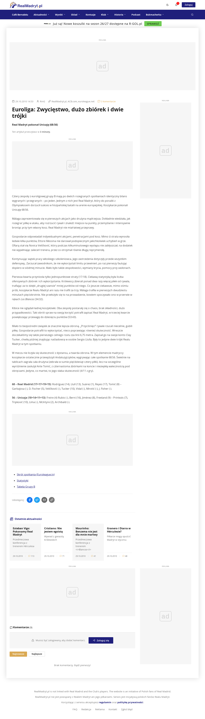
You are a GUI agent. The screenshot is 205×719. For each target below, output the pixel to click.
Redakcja (86, 709)
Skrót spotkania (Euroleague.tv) (36, 474)
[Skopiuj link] (52, 500)
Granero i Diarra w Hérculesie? (119, 530)
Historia (120, 14)
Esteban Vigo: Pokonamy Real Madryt (23, 531)
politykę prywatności (130, 702)
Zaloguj (189, 4)
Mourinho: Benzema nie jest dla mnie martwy (87, 531)
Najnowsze (18, 653)
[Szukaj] (192, 14)
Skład (75, 14)
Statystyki (22, 480)
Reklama (100, 709)
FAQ (75, 709)
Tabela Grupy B (26, 486)
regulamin (105, 702)
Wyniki (60, 14)
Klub (105, 14)
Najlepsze (37, 653)
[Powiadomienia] (176, 5)
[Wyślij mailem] (44, 500)
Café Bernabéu (20, 14)
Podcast (135, 14)
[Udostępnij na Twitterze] (37, 500)
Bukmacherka (155, 14)
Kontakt (113, 709)
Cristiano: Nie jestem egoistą (53, 530)
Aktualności (41, 14)
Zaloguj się (101, 640)
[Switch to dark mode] (167, 5)
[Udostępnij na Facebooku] (30, 500)
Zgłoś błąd (126, 709)
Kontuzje (90, 14)
